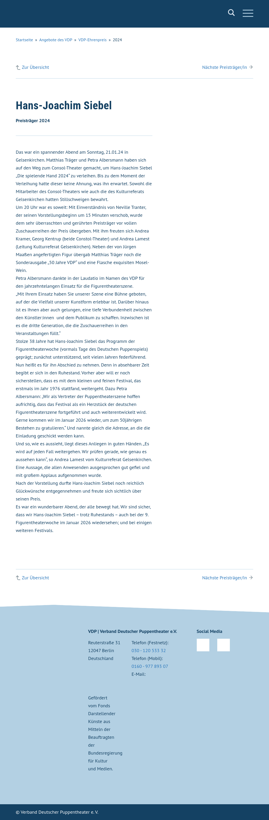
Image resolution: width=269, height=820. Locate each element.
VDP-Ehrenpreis (93, 39)
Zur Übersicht (35, 67)
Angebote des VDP (55, 39)
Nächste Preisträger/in (224, 67)
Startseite (24, 39)
